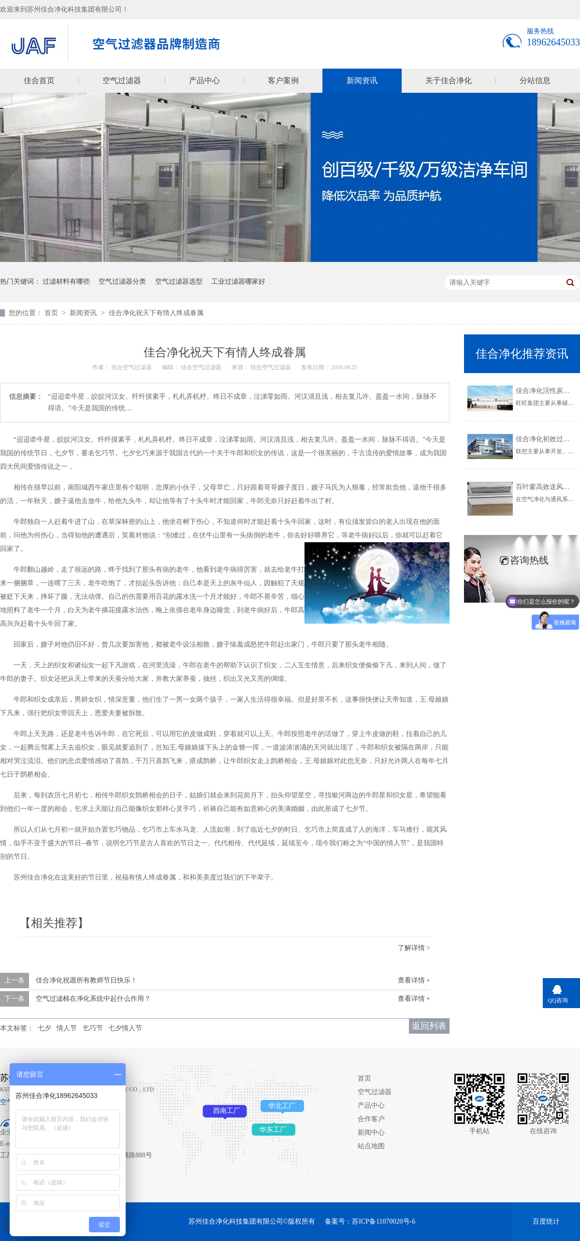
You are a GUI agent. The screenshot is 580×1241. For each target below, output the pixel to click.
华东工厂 (273, 1129)
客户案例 (283, 80)
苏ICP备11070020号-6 (383, 1221)
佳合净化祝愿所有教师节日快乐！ (86, 980)
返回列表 (429, 1026)
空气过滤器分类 (122, 281)
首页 (52, 313)
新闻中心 (371, 1132)
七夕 (44, 1028)
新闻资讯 (362, 80)
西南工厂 (226, 1110)
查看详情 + (414, 980)
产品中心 (204, 80)
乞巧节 (93, 1028)
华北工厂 (281, 1106)
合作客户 (371, 1119)
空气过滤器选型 (179, 281)
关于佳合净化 (448, 80)
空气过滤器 (121, 80)
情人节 (67, 1028)
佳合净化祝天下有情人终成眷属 (156, 313)
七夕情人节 (125, 1028)
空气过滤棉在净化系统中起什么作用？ (93, 998)
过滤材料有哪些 (66, 281)
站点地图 (371, 1146)
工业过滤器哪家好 (238, 281)
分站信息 (535, 80)
